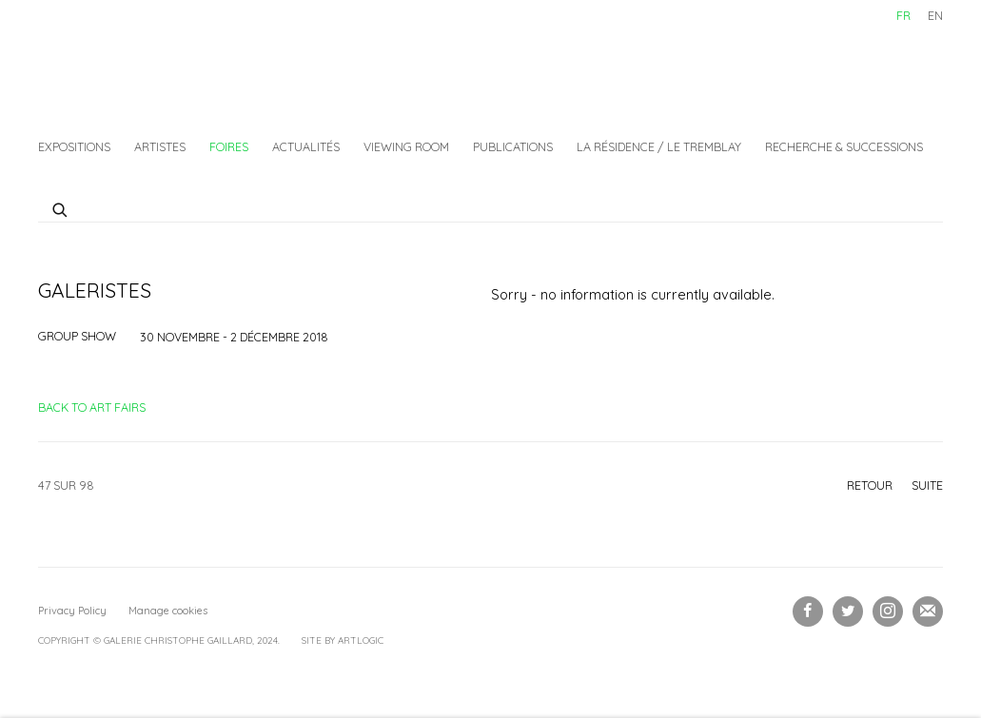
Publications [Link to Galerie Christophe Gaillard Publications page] (513, 146)
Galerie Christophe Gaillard (181, 62)
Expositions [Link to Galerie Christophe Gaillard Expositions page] (74, 146)
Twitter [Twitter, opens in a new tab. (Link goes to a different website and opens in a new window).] (848, 611)
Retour (870, 485)
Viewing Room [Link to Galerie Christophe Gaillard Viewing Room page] (406, 146)
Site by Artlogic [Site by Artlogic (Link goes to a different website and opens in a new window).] (342, 640)
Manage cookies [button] (167, 610)
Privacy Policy (72, 610)
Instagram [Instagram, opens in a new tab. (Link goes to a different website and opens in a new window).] (888, 611)
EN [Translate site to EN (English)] (935, 15)
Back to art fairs (92, 407)
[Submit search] (60, 207)
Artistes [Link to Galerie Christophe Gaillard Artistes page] (160, 146)
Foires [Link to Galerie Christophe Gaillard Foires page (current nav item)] (228, 146)
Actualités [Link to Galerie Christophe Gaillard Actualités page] (306, 146)
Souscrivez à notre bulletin (927, 611)
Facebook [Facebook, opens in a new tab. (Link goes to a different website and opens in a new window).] (808, 611)
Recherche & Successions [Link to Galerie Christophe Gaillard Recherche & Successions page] (844, 146)
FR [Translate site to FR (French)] (903, 15)
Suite (927, 485)
